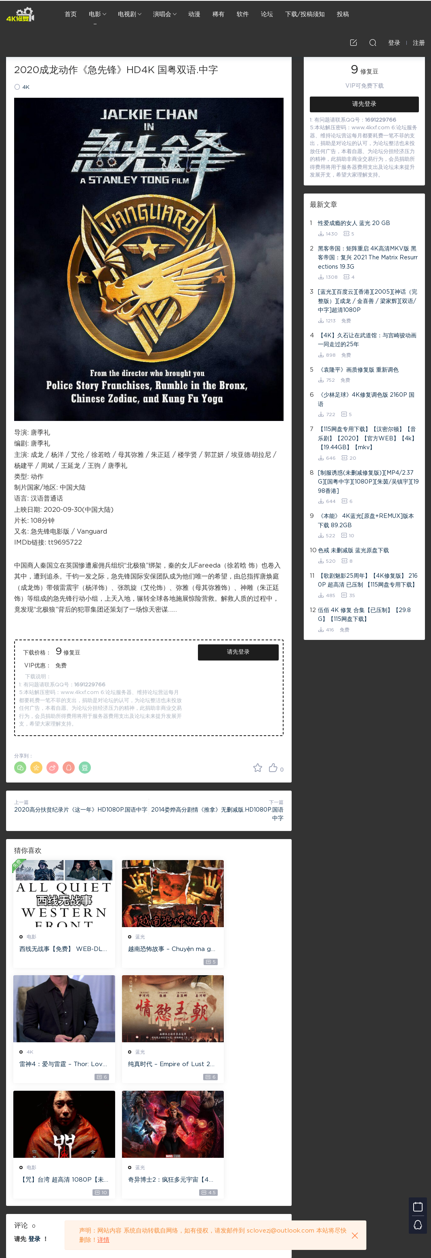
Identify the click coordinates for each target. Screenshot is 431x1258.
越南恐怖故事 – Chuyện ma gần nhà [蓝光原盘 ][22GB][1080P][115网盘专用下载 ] (148, 949)
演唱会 (162, 14)
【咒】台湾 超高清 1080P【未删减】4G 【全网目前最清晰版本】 (149, 1065)
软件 (243, 14)
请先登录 (238, 652)
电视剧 (127, 14)
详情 (103, 1240)
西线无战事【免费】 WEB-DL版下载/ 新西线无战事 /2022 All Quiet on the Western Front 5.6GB (56, 949)
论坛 (267, 14)
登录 (34, 1125)
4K (25, 87)
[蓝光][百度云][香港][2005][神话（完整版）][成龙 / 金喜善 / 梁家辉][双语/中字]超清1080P (367, 301)
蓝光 (125, 936)
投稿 (343, 14)
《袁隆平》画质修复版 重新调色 (358, 370)
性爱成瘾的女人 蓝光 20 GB (354, 223)
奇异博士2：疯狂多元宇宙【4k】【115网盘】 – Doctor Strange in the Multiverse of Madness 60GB (241, 1065)
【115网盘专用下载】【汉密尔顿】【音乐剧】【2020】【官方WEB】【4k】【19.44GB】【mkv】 (367, 438)
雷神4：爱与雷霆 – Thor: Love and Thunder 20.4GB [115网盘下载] (241, 949)
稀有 (218, 14)
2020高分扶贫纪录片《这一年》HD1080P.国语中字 (80, 810)
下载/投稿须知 (305, 14)
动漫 (194, 14)
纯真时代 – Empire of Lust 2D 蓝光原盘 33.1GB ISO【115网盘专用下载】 (56, 1065)
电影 (95, 14)
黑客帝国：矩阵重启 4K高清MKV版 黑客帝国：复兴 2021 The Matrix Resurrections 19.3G (368, 258)
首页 (71, 14)
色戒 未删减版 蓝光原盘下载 (353, 550)
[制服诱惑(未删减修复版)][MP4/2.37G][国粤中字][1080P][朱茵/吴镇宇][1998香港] (368, 482)
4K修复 (20, 14)
